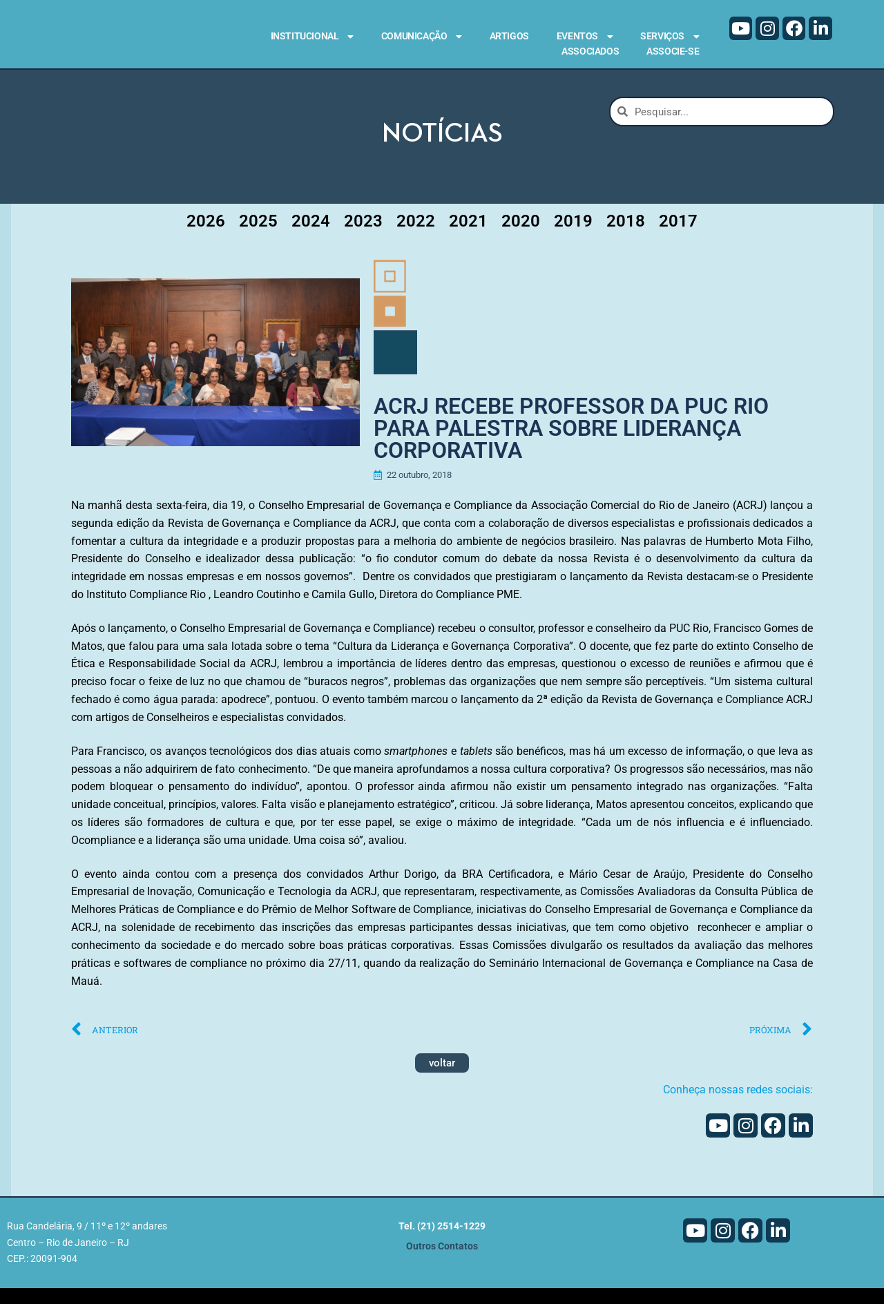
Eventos (585, 36)
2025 (258, 234)
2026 (205, 234)
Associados (590, 51)
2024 (310, 234)
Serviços (669, 36)
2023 (363, 234)
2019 (573, 234)
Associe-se (672, 51)
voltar (442, 1079)
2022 (415, 234)
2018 (625, 234)
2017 (678, 234)
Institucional (312, 36)
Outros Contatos (442, 1262)
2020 (520, 234)
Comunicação (421, 36)
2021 (468, 234)
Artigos (509, 35)
